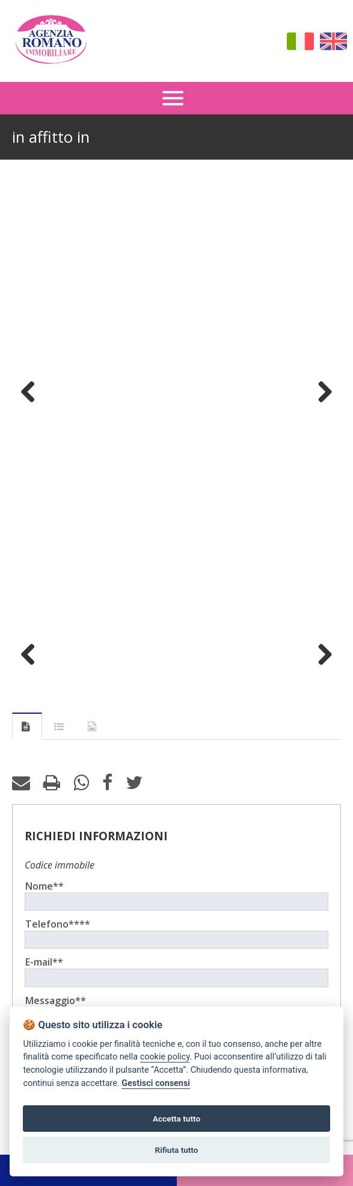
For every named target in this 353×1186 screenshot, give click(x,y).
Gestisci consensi (155, 1083)
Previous (32, 391)
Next (320, 391)
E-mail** (44, 962)
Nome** (44, 886)
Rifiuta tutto (176, 1150)
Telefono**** (57, 924)
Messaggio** (55, 1000)
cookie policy (165, 1057)
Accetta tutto (176, 1118)
